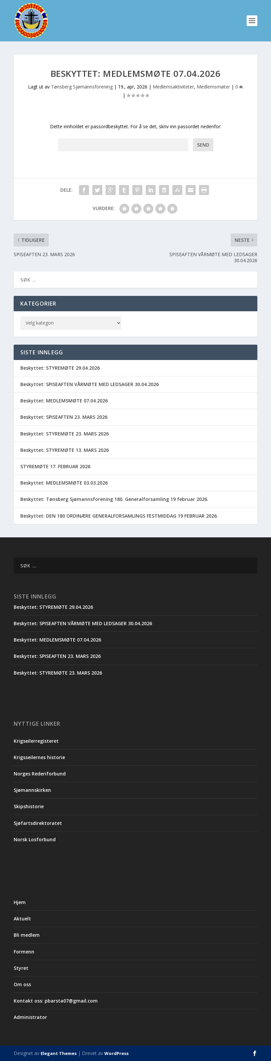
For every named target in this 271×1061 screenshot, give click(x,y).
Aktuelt (22, 918)
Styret (21, 968)
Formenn (24, 951)
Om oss (22, 984)
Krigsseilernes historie (39, 757)
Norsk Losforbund (35, 839)
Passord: (123, 144)
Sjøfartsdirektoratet (38, 823)
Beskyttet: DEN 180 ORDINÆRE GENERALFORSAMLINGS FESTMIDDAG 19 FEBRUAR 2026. (119, 516)
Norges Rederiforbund (40, 773)
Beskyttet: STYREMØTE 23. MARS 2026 (64, 433)
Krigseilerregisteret (36, 741)
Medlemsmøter (213, 86)
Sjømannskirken (32, 790)
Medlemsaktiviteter (173, 86)
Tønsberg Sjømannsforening (82, 86)
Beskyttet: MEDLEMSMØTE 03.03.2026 (64, 483)
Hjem (20, 902)
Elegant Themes (59, 1053)
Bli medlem (27, 935)
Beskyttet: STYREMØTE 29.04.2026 (60, 368)
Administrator (30, 1017)
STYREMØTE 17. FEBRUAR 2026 (55, 466)
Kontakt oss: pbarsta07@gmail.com (56, 1001)
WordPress (116, 1053)
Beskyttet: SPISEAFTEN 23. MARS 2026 (63, 417)
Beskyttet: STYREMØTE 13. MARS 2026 (64, 450)
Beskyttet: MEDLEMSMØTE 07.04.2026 (64, 400)
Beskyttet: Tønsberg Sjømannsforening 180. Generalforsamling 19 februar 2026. (114, 499)
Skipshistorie (29, 807)
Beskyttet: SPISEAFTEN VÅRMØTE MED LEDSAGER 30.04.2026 (89, 384)
